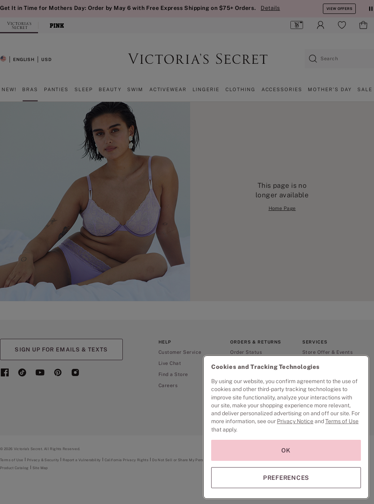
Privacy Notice (295, 421)
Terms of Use (342, 421)
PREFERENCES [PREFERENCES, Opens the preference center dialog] (286, 477)
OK (286, 450)
